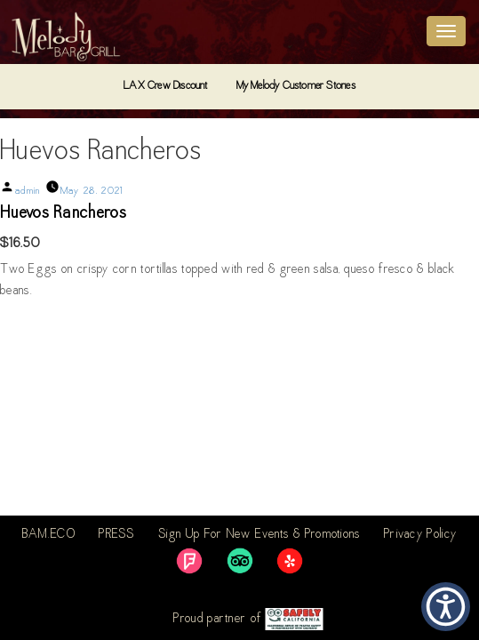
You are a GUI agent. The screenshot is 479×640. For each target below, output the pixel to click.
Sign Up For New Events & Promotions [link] (259, 535)
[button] (445, 606)
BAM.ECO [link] (49, 535)
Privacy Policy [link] (420, 535)
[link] (189, 561)
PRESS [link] (117, 535)
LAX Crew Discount (165, 86)
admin (28, 191)
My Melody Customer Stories (295, 86)
